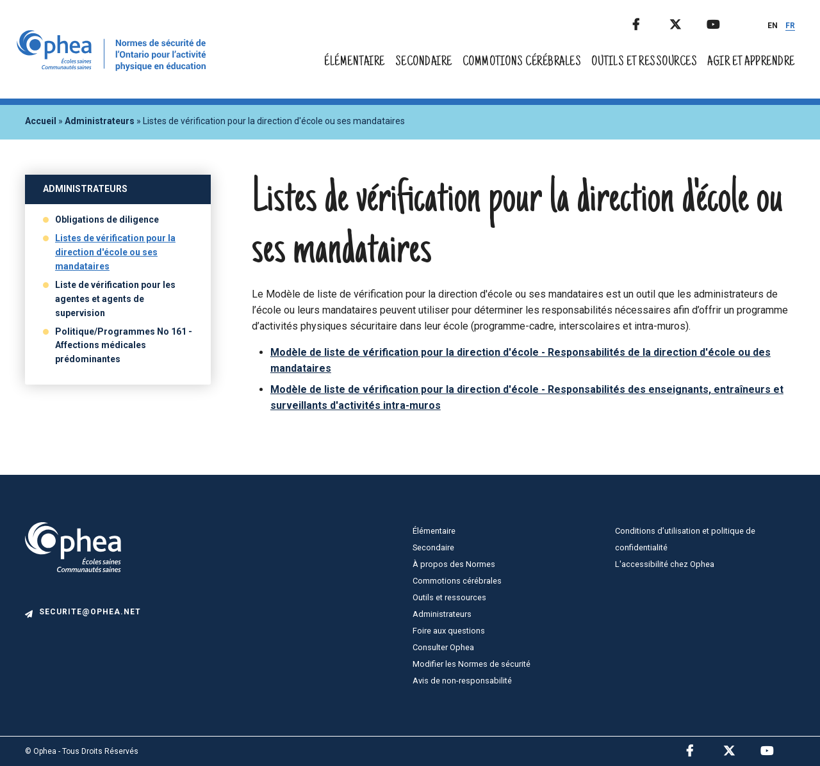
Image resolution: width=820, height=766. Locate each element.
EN (772, 25)
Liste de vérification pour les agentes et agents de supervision (115, 299)
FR (790, 25)
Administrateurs (100, 121)
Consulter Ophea (443, 647)
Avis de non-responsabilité (462, 680)
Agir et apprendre (751, 62)
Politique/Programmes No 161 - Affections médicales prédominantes (123, 345)
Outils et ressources (644, 62)
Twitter (686, 22)
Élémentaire (354, 62)
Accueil (40, 121)
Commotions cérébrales (522, 62)
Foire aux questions (449, 630)
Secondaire (423, 62)
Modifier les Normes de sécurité (471, 664)
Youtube (724, 22)
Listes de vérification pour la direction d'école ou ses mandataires (115, 252)
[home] (114, 67)
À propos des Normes (454, 564)
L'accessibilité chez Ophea (664, 564)
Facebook (649, 22)
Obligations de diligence (107, 219)
